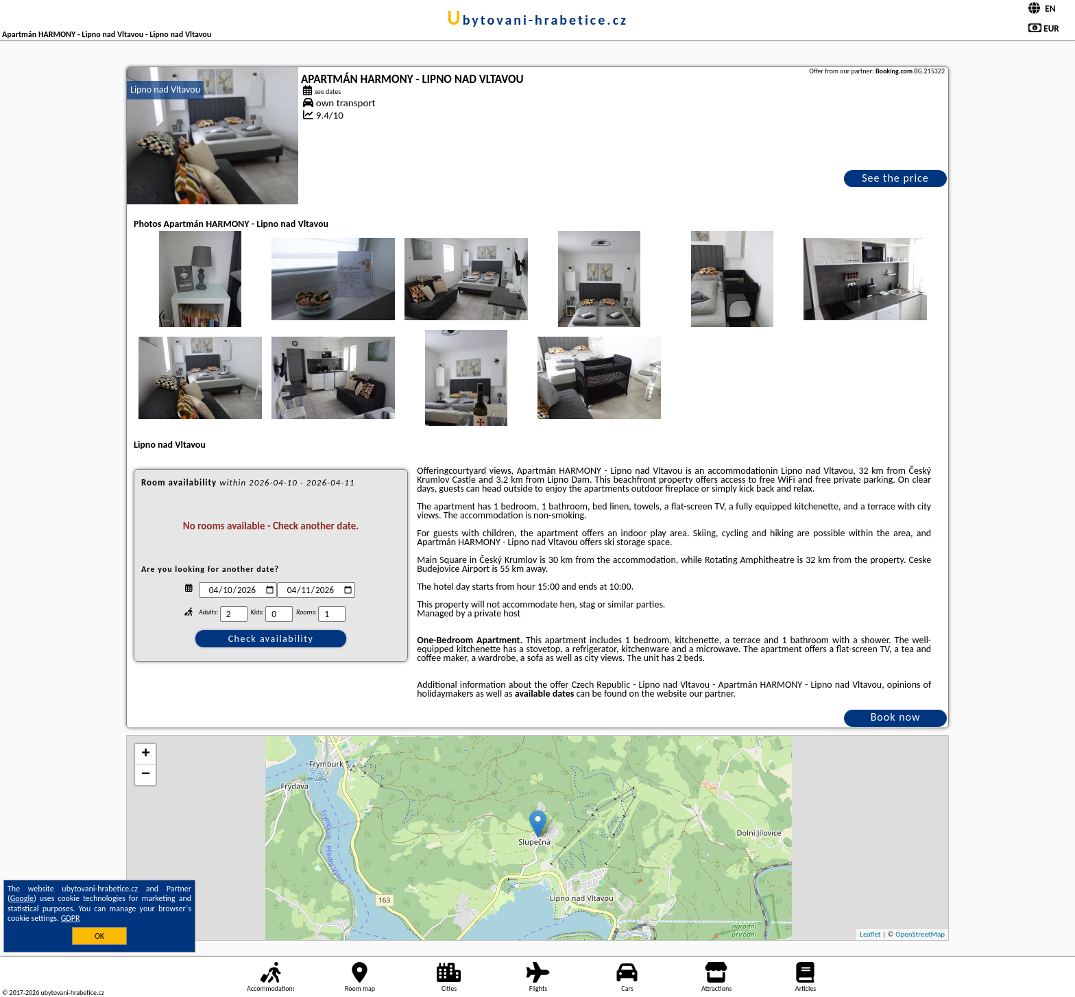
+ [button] (145, 754)
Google (22, 898)
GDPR (70, 918)
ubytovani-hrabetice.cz (537, 20)
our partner (711, 693)
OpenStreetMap (920, 934)
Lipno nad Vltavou (165, 89)
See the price (895, 177)
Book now (896, 716)
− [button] (145, 775)
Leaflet (870, 934)
